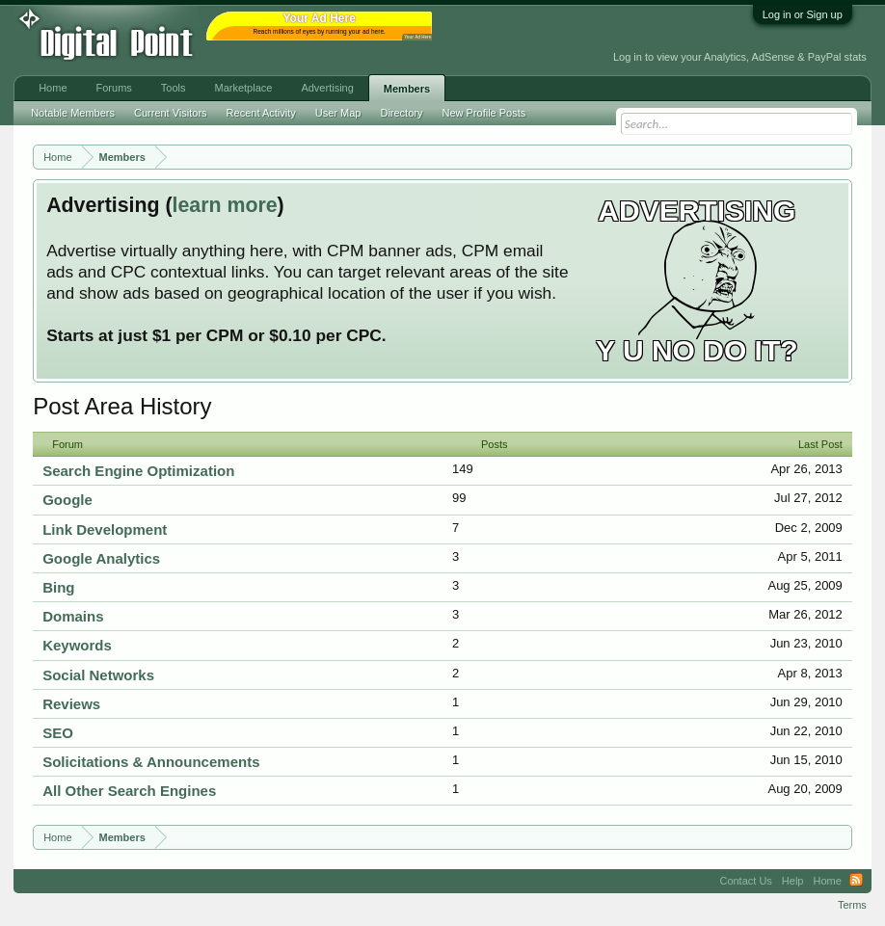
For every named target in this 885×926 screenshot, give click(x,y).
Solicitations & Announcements (150, 762)
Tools (173, 87)
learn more (225, 205)
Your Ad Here (417, 37)
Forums (114, 87)
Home (53, 87)
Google (67, 499)
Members (407, 88)
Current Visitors (170, 113)
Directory (401, 113)
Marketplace (243, 87)
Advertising (327, 87)
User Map (338, 113)
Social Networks (98, 675)
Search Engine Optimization (138, 471)
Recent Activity (261, 113)
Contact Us (745, 880)
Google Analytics (101, 558)
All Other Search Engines (129, 790)
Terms (852, 905)
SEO (57, 733)
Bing (58, 587)
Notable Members (73, 113)
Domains (72, 616)
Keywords (77, 645)
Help (793, 880)
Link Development (104, 529)
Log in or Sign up (803, 14)
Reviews (71, 704)
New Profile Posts (483, 113)
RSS (856, 880)
